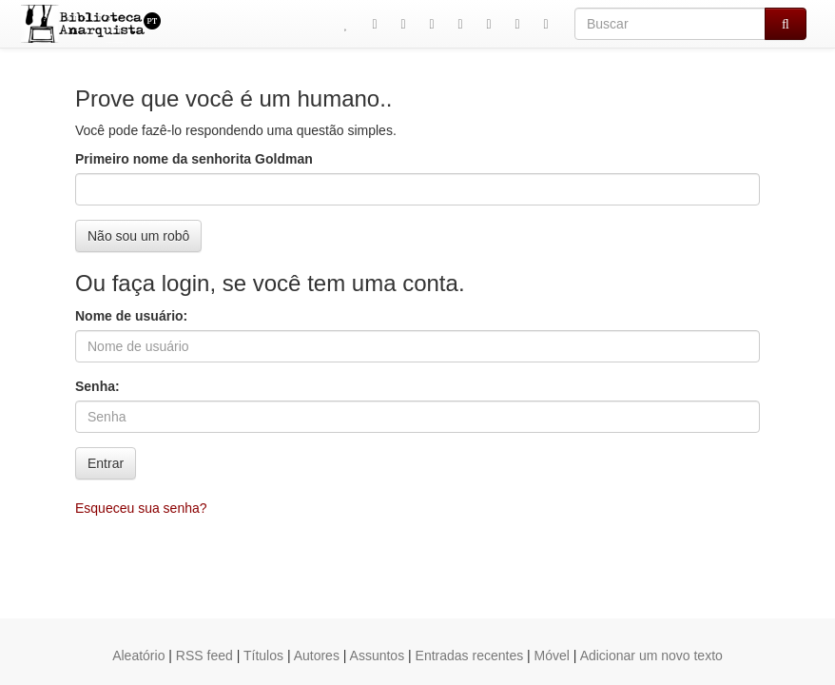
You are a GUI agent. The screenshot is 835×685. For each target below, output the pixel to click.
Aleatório (138, 655)
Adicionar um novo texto (651, 655)
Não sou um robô (138, 236)
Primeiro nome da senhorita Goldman (194, 158)
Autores (317, 655)
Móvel (552, 655)
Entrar (105, 463)
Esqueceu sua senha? (141, 508)
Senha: (97, 386)
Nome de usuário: (131, 315)
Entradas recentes (470, 655)
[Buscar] (670, 24)
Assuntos (377, 655)
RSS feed (204, 655)
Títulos (263, 655)
